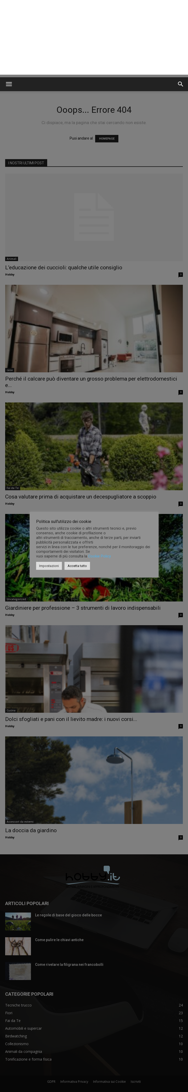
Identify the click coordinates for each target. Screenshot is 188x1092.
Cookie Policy (99, 556)
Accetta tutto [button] (77, 566)
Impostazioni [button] (49, 566)
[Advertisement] (94, 39)
